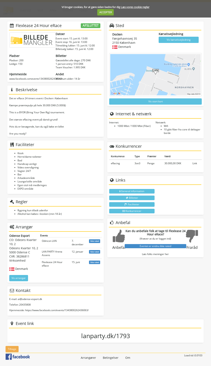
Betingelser (110, 358)
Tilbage (12, 349)
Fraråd (192, 247)
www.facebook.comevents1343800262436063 (35, 78)
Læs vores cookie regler (135, 7)
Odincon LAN (49, 241)
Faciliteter (132, 204)
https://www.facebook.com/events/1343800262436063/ (57, 310)
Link (194, 163)
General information (132, 191)
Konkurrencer (131, 211)
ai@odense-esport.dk (30, 299)
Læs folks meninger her (155, 254)
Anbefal (118, 247)
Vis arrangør (19, 278)
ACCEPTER (105, 12)
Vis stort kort (155, 101)
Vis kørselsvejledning (179, 39)
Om (127, 358)
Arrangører (88, 358)
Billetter (132, 198)
